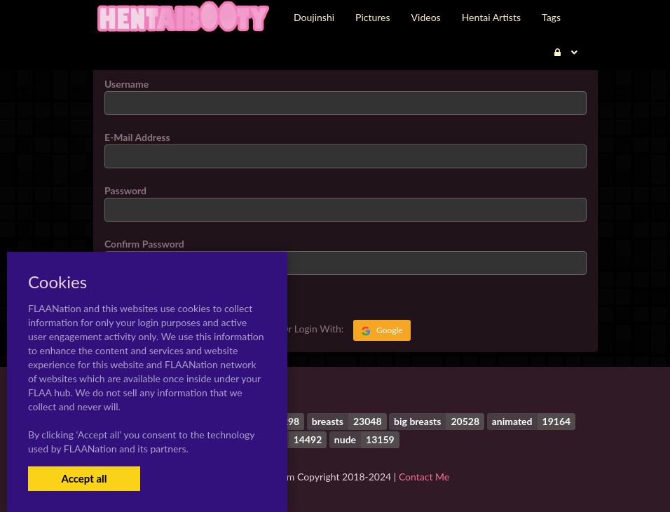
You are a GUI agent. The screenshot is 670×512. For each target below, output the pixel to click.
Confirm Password (144, 244)
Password (125, 190)
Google (382, 330)
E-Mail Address (137, 137)
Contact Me (424, 477)
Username (126, 84)
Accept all (84, 478)
